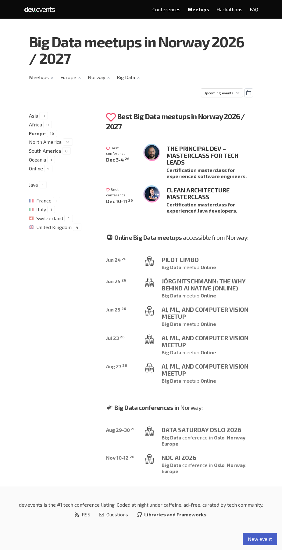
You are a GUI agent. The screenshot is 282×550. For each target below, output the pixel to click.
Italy (41, 209)
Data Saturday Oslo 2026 (201, 429)
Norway (96, 77)
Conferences (166, 9)
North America (45, 142)
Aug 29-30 (121, 430)
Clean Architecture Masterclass (198, 193)
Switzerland (49, 218)
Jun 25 (116, 281)
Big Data (126, 77)
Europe (68, 77)
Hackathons (229, 9)
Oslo (219, 437)
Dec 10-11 (119, 201)
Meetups (198, 9)
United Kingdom (54, 227)
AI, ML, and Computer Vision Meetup (205, 313)
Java (33, 185)
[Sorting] (222, 92)
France (44, 200)
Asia (33, 115)
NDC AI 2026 (179, 457)
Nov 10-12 (120, 458)
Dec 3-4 (118, 159)
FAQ (254, 9)
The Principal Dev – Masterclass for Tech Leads (202, 155)
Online (36, 168)
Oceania (37, 159)
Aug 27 (116, 366)
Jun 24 (116, 260)
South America (45, 151)
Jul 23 (115, 338)
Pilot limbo (180, 259)
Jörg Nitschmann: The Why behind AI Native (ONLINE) (203, 284)
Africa (35, 124)
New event (260, 539)
